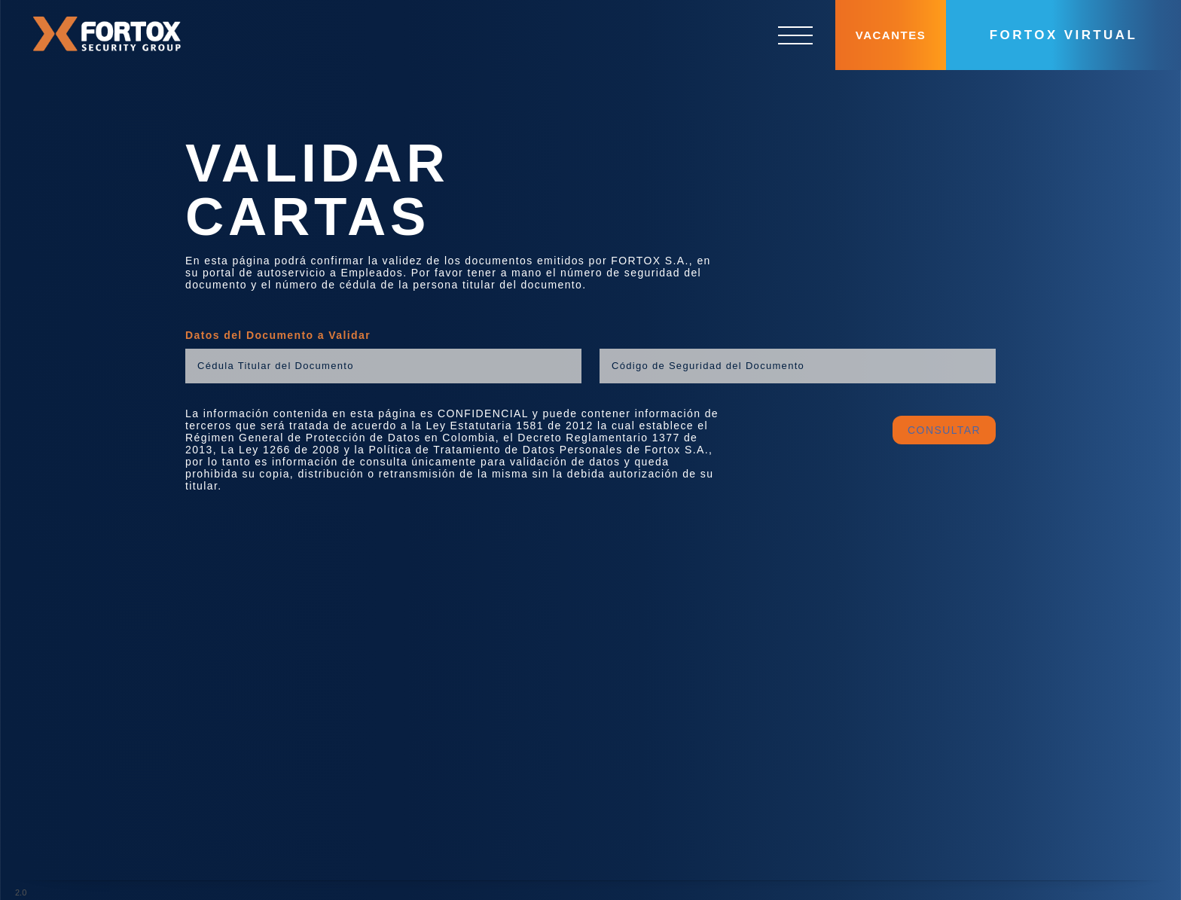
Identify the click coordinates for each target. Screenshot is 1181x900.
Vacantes (891, 35)
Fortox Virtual (1064, 35)
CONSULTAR (944, 417)
